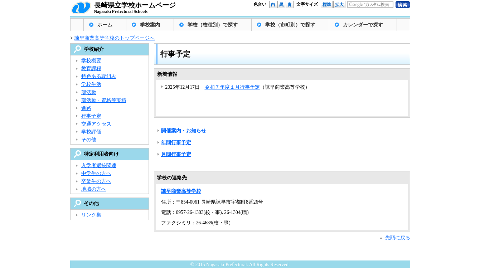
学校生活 (91, 84)
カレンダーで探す (363, 25)
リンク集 (91, 215)
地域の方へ (93, 189)
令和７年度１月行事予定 (232, 87)
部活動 (88, 92)
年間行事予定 (176, 142)
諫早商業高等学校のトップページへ (114, 38)
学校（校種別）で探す (213, 25)
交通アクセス (96, 124)
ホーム (104, 25)
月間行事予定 (176, 154)
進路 (86, 108)
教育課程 (91, 68)
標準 (327, 4)
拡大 (339, 4)
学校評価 (91, 132)
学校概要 (91, 60)
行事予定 (91, 116)
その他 (88, 139)
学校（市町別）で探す (290, 25)
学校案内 (150, 25)
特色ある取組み (98, 76)
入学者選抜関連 (98, 165)
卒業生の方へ (96, 181)
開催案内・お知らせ (183, 130)
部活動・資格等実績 (103, 100)
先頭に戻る (397, 237)
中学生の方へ (96, 173)
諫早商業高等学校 (181, 191)
